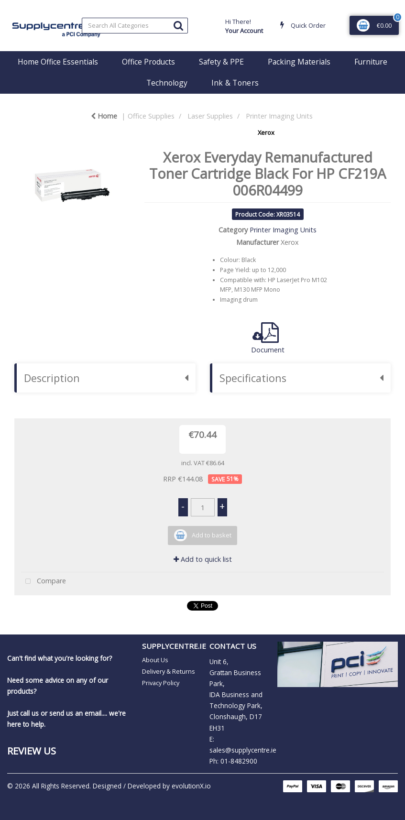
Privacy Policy (160, 682)
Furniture (370, 61)
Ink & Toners (235, 82)
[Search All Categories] (135, 25)
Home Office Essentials (58, 61)
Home (104, 115)
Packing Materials (299, 61)
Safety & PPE (221, 61)
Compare (43, 582)
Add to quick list (203, 559)
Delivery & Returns (168, 671)
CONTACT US (232, 646)
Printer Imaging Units (279, 115)
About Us (155, 660)
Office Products (148, 61)
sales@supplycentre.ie (242, 749)
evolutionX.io (191, 785)
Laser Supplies (210, 115)
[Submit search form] (178, 25)
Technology (166, 82)
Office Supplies (151, 115)
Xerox (266, 132)
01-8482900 (238, 760)
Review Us (31, 750)
